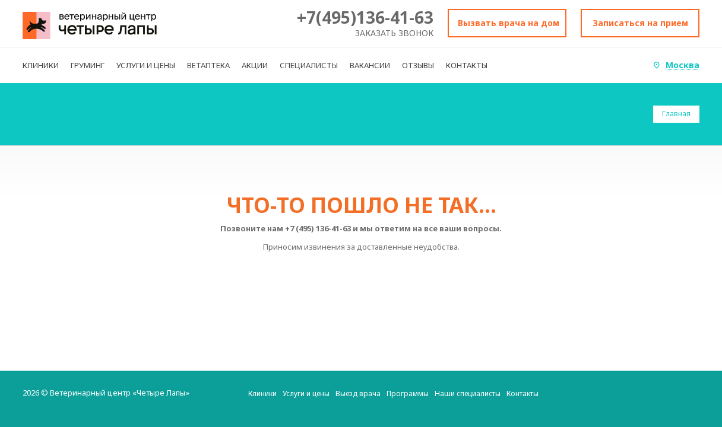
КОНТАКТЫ (466, 65)
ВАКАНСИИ (370, 65)
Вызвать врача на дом (508, 22)
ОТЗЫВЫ (418, 65)
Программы (408, 393)
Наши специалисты (468, 393)
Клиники (262, 393)
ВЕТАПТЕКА (208, 65)
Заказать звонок (394, 33)
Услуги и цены (306, 393)
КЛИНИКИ (41, 65)
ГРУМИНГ (87, 65)
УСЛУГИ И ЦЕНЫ (145, 65)
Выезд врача (358, 393)
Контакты (522, 393)
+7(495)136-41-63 (365, 17)
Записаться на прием (640, 22)
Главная (676, 114)
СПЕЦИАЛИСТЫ (309, 65)
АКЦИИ (255, 65)
